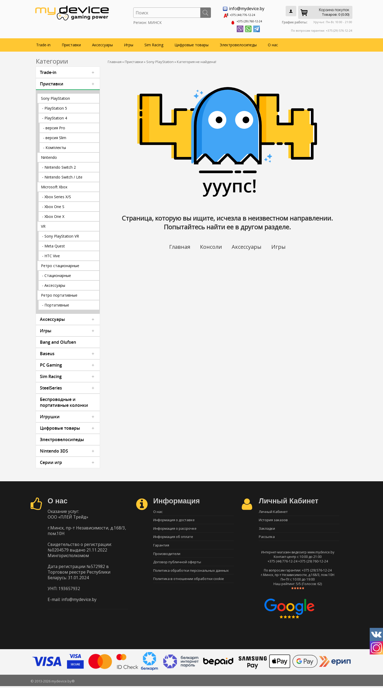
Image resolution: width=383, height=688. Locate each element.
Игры (128, 42)
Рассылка (267, 538)
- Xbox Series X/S (56, 194)
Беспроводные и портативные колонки (64, 400)
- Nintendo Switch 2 (59, 165)
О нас (273, 42)
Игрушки (50, 415)
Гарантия (161, 547)
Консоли (210, 244)
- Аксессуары (53, 283)
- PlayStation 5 (54, 106)
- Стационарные (56, 273)
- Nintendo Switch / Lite (62, 175)
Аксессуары (102, 42)
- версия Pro (54, 126)
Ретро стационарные (60, 263)
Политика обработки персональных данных (191, 575)
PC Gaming (51, 363)
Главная (177, 244)
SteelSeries (51, 386)
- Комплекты (54, 145)
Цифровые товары (191, 42)
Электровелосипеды (238, 42)
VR (43, 224)
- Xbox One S (53, 204)
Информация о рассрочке (175, 528)
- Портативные (55, 303)
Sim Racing (153, 42)
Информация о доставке (174, 519)
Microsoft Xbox (54, 185)
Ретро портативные (59, 293)
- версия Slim (54, 135)
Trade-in (43, 42)
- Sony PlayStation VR (60, 234)
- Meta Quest (53, 244)
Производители (166, 556)
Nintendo (49, 155)
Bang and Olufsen (58, 340)
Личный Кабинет (273, 510)
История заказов (273, 519)
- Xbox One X (53, 214)
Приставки (71, 42)
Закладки (267, 528)
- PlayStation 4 (54, 116)
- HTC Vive (51, 253)
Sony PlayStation (55, 96)
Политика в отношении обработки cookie (188, 584)
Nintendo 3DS (54, 449)
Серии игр (51, 460)
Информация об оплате (173, 538)
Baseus (47, 352)
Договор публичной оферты (177, 565)
